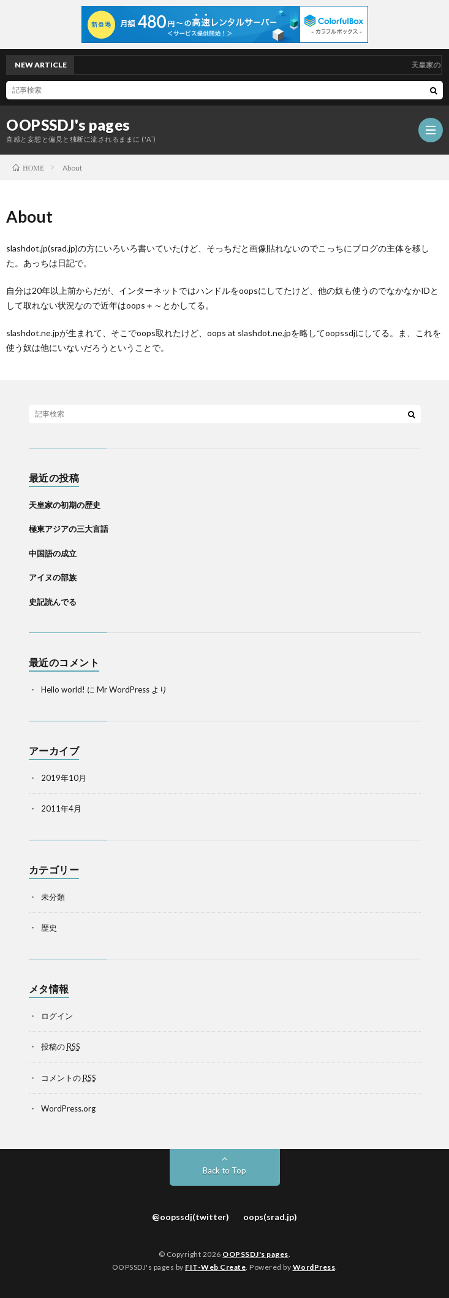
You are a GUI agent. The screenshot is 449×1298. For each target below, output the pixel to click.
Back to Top (224, 1170)
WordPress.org (68, 1108)
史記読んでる (53, 602)
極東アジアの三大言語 (68, 529)
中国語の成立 (53, 553)
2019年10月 (63, 778)
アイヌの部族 (53, 577)
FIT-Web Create (215, 1267)
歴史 (49, 927)
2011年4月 (61, 808)
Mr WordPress (123, 689)
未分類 (53, 897)
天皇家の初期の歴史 (64, 505)
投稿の (60, 1046)
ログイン (57, 1016)
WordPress (314, 1267)
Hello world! (63, 689)
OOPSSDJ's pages (68, 125)
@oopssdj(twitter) (190, 1217)
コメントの (68, 1078)
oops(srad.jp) (270, 1217)
